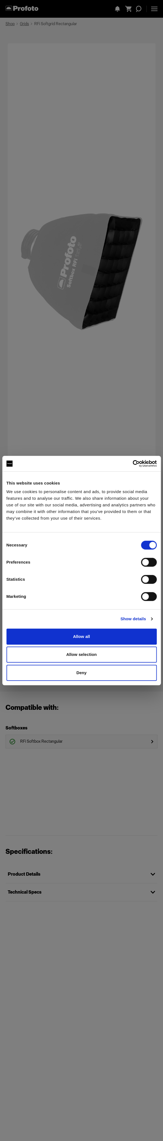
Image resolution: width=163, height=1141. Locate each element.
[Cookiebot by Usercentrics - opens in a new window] (132, 463)
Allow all (81, 636)
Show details (133, 618)
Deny (81, 672)
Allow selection (81, 654)
